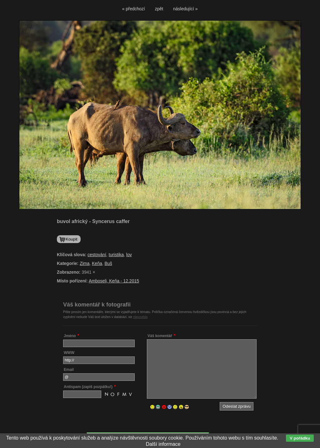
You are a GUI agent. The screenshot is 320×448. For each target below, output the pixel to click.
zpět (159, 8)
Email (69, 369)
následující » (185, 8)
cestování (97, 254)
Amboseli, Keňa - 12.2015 (114, 280)
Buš (108, 263)
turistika (116, 254)
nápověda (140, 317)
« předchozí (133, 8)
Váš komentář (160, 336)
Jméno (70, 336)
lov (129, 254)
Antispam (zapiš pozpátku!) (88, 387)
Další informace (163, 444)
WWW (69, 353)
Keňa (97, 263)
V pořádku (300, 438)
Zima (84, 263)
